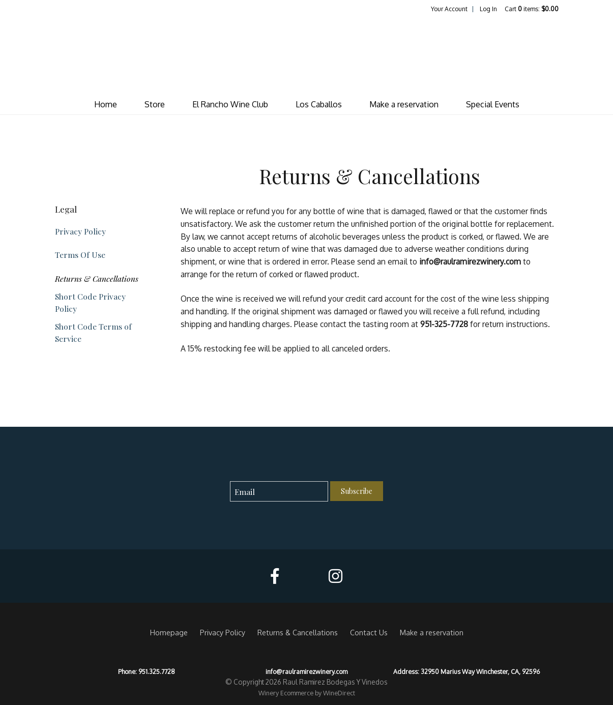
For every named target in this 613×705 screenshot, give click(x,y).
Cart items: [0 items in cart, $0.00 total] (532, 9)
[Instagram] (335, 576)
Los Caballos (319, 104)
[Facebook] (275, 576)
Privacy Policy (80, 231)
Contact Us (369, 632)
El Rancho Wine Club (230, 104)
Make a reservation (404, 104)
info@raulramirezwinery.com (306, 671)
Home (105, 104)
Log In (488, 9)
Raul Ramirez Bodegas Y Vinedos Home (307, 54)
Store (154, 104)
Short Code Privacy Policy (90, 302)
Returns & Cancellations (96, 278)
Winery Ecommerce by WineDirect (306, 693)
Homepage (169, 632)
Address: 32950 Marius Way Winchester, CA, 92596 (466, 671)
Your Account (449, 9)
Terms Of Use (80, 254)
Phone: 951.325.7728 (146, 671)
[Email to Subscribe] (279, 491)
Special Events (492, 104)
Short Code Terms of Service (93, 332)
